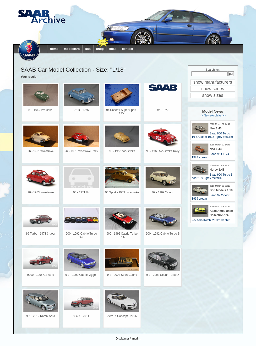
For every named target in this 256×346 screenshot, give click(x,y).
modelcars (72, 49)
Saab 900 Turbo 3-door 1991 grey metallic (212, 176)
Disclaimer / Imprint (128, 338)
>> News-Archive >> (213, 115)
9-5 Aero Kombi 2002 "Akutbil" (211, 220)
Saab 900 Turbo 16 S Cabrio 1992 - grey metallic (212, 135)
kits (88, 49)
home (54, 49)
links (112, 49)
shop (100, 49)
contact (127, 49)
